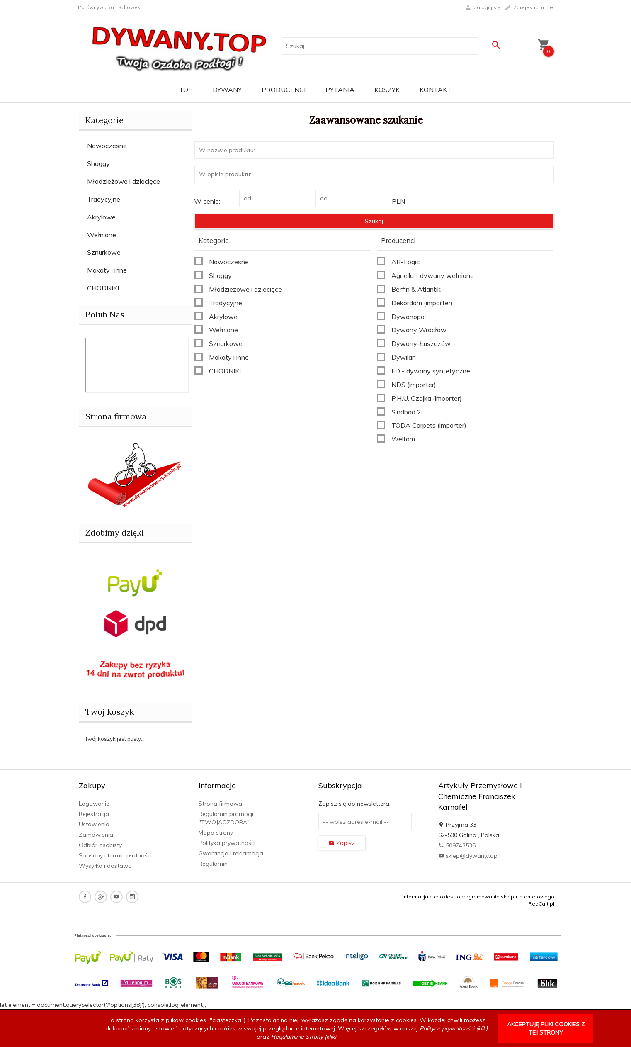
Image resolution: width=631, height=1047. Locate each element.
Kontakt (435, 89)
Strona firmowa (220, 803)
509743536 (457, 845)
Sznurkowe (104, 252)
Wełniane (101, 235)
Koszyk (387, 89)
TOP (186, 89)
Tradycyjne (103, 199)
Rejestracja (94, 814)
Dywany (227, 89)
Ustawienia (94, 824)
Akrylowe (101, 217)
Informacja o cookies (428, 897)
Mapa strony (216, 832)
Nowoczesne (107, 145)
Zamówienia (96, 834)
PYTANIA (339, 89)
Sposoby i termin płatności (115, 855)
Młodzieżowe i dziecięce (123, 181)
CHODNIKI (103, 288)
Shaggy (98, 163)
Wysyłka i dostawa (105, 865)
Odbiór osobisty (100, 845)
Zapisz (342, 843)
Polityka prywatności (227, 843)
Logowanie (94, 803)
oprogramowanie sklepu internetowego (505, 897)
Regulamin (213, 863)
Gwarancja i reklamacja (231, 853)
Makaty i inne (107, 270)
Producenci (284, 89)
